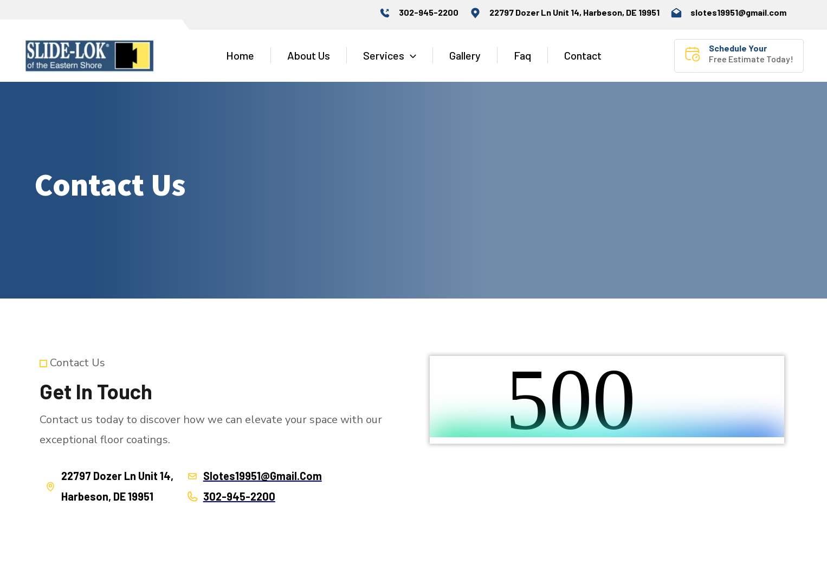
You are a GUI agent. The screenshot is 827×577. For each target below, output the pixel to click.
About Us (308, 55)
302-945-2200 (428, 12)
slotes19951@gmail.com (738, 12)
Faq (522, 55)
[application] (410, 55)
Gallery (465, 55)
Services (389, 55)
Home (240, 55)
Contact (583, 55)
